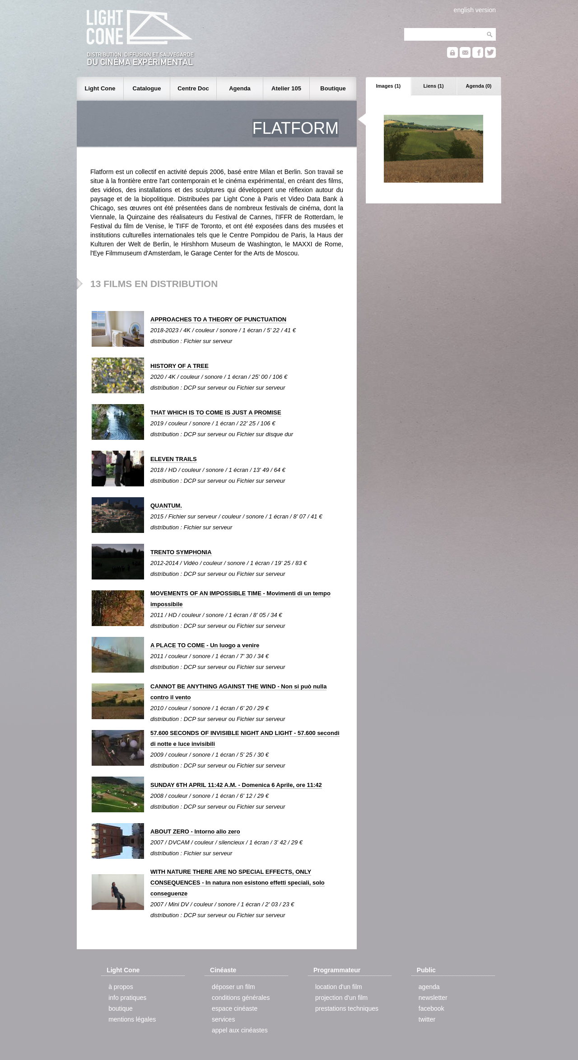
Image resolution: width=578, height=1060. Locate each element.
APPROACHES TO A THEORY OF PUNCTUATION (218, 319)
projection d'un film (341, 997)
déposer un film (233, 986)
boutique (120, 1008)
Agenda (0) (479, 86)
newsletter (433, 997)
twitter (427, 1019)
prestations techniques (346, 1008)
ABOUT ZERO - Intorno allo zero (195, 831)
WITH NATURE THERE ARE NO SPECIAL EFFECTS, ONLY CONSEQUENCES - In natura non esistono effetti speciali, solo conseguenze (237, 882)
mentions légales (132, 1019)
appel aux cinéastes (240, 1030)
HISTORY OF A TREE (179, 366)
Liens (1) (433, 86)
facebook (431, 1008)
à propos (120, 986)
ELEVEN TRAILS (173, 459)
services (223, 1019)
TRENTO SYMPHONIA (181, 552)
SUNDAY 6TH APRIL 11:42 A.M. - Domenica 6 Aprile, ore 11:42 (236, 785)
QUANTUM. (166, 505)
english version (475, 10)
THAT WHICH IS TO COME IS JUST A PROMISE (215, 412)
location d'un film (338, 986)
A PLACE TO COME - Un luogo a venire (204, 645)
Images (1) (388, 86)
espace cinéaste (234, 1008)
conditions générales (241, 997)
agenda (429, 986)
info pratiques (127, 997)
